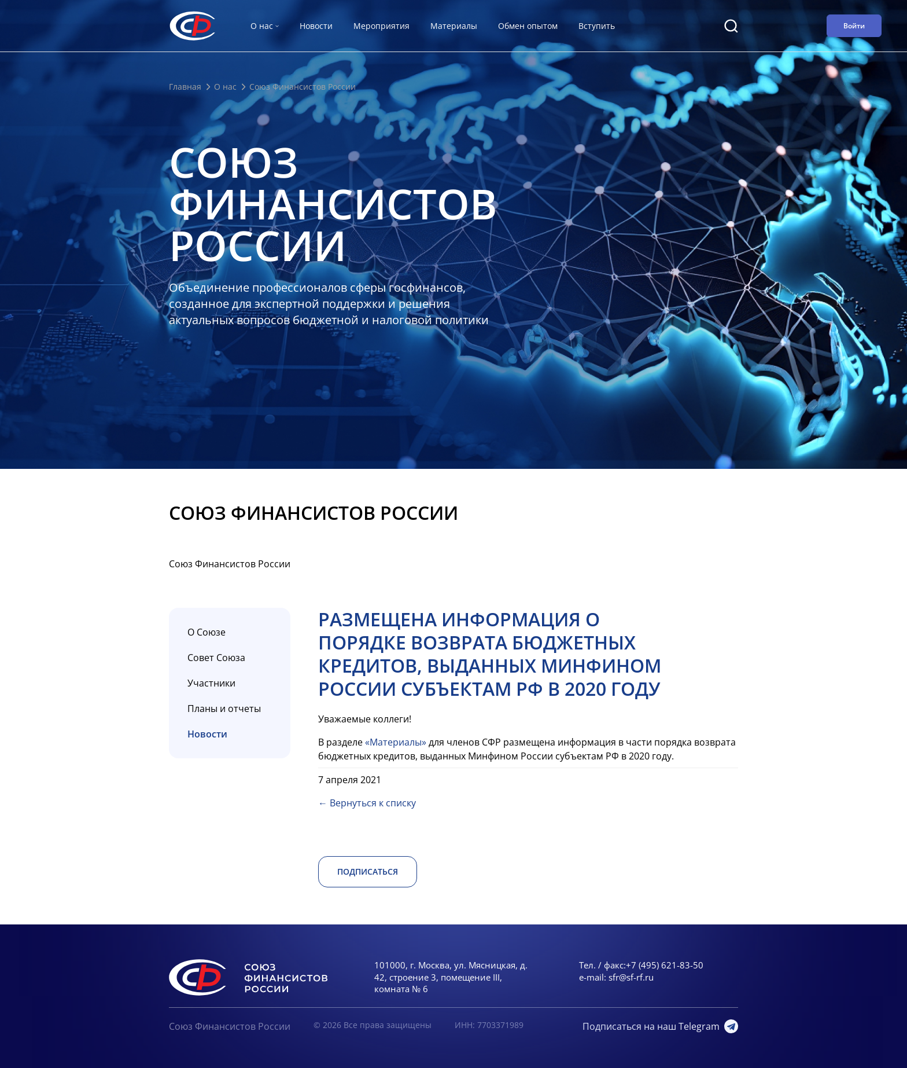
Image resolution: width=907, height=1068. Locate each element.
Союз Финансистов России (229, 1026)
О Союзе (206, 632)
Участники (211, 683)
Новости (316, 25)
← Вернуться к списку (367, 803)
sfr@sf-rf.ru (631, 977)
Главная (185, 86)
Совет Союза (216, 657)
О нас (225, 86)
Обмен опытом (528, 25)
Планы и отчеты (224, 708)
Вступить (596, 25)
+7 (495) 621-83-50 (664, 965)
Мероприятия (381, 25)
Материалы (453, 25)
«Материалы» (395, 742)
